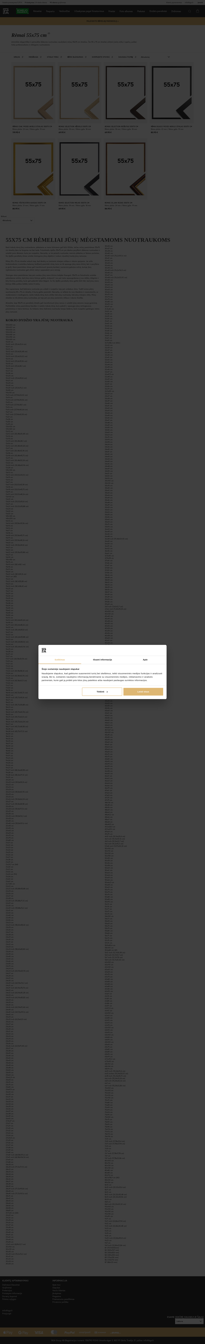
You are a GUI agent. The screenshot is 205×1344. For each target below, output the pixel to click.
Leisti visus (143, 691)
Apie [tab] (145, 659)
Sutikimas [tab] (60, 659)
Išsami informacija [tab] (102, 659)
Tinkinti (102, 691)
